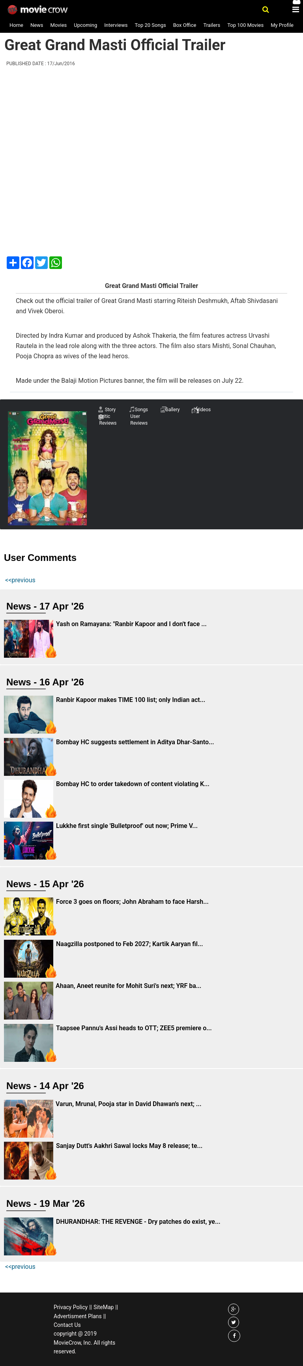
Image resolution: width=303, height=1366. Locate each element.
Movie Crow (38, 10)
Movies (58, 25)
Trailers (211, 25)
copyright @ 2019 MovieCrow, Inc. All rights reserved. (84, 1342)
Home (16, 25)
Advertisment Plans (78, 1316)
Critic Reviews (107, 420)
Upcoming (85, 25)
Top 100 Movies (245, 25)
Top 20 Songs (150, 25)
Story (110, 409)
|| (90, 1307)
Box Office (184, 25)
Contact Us (67, 1325)
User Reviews (139, 420)
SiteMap (104, 1307)
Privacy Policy (71, 1307)
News (36, 25)
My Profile (282, 25)
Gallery (172, 409)
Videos (203, 409)
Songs (141, 409)
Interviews (115, 25)
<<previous (20, 580)
